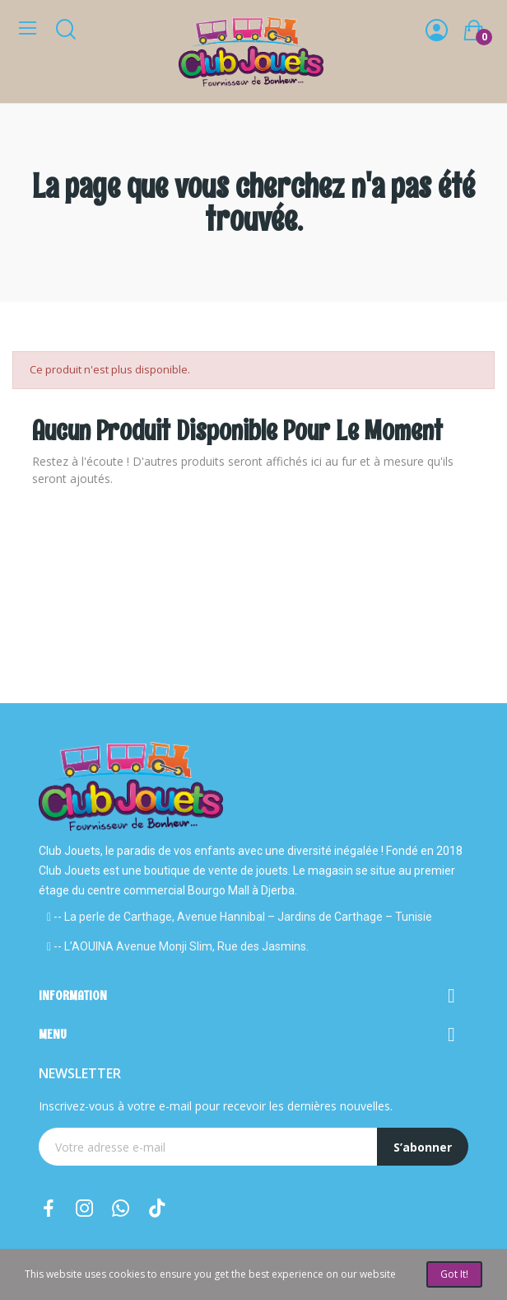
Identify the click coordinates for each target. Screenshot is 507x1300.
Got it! (454, 1274)
